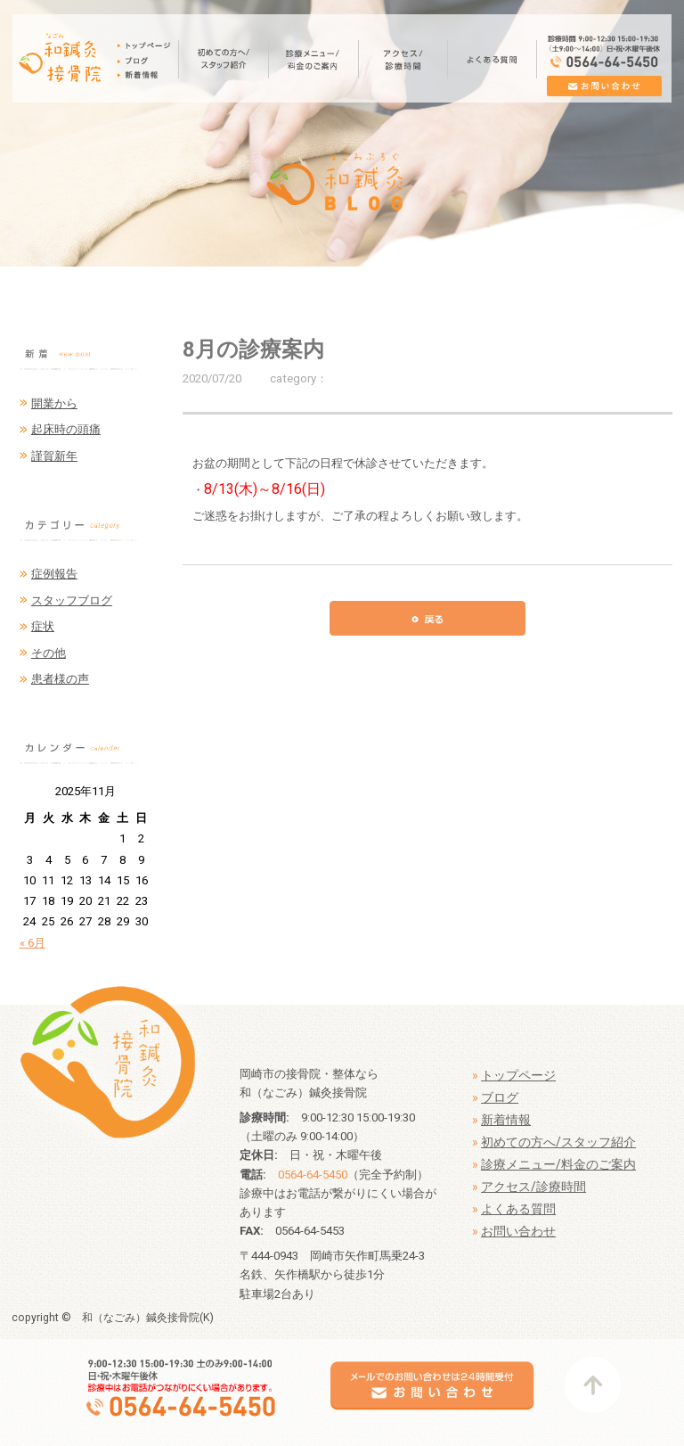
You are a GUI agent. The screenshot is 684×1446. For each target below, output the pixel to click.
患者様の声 (60, 679)
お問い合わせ (518, 1231)
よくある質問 (518, 1209)
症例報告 (54, 573)
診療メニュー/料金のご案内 (558, 1164)
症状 (42, 626)
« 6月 (32, 942)
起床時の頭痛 (66, 429)
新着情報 (506, 1120)
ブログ (499, 1097)
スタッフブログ (71, 600)
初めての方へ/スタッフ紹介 (558, 1142)
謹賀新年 (54, 456)
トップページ (518, 1075)
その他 (48, 653)
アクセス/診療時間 (533, 1186)
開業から (54, 403)
